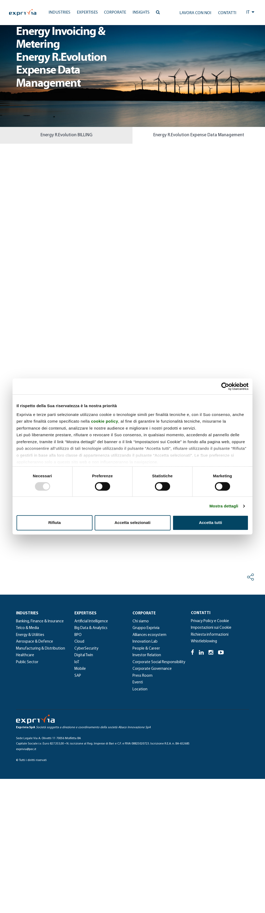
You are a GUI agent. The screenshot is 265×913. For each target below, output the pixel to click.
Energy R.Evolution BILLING (66, 135)
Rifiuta (54, 522)
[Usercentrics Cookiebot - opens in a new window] (225, 386)
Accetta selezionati (132, 522)
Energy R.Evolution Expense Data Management (198, 135)
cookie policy (104, 421)
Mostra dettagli (223, 506)
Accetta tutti (210, 522)
